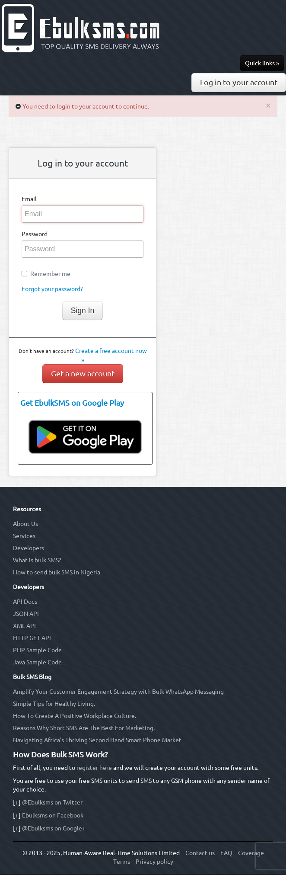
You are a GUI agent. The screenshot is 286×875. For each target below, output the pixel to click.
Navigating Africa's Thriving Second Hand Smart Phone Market (97, 740)
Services (24, 535)
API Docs (25, 601)
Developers (28, 548)
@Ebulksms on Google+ (54, 828)
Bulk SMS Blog (32, 676)
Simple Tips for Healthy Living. (54, 703)
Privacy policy (154, 861)
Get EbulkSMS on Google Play (72, 403)
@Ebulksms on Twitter (52, 802)
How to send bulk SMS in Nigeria (56, 572)
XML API (24, 625)
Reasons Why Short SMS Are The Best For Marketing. (84, 727)
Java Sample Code (37, 662)
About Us (25, 523)
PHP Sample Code (37, 650)
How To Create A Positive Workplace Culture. (74, 715)
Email (29, 199)
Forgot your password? (52, 288)
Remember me (50, 273)
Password (35, 234)
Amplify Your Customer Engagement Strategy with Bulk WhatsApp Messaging (118, 691)
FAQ (226, 852)
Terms (121, 861)
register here (94, 767)
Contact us (200, 852)
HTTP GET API (32, 638)
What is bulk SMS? (37, 560)
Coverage (251, 852)
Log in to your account (238, 82)
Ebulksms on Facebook (52, 815)
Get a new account (82, 373)
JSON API (26, 613)
